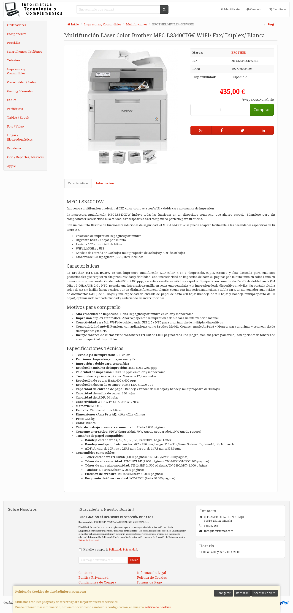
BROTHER (238, 52)
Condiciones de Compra (97, 582)
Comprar (262, 109)
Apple (11, 166)
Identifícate (230, 9)
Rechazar (242, 593)
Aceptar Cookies (264, 593)
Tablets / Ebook (18, 117)
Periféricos (15, 109)
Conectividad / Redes (21, 82)
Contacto (254, 9)
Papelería (14, 148)
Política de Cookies (157, 607)
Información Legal (151, 573)
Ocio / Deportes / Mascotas (25, 157)
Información (105, 183)
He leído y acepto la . (110, 549)
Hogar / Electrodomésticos (20, 137)
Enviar (134, 560)
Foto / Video (15, 126)
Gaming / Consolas (20, 91)
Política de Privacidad (89, 540)
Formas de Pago (149, 582)
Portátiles (13, 42)
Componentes (16, 34)
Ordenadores (16, 25)
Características (78, 183)
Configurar (224, 593)
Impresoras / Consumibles (16, 71)
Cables (11, 100)
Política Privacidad (94, 577)
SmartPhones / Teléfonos (24, 51)
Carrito (277, 9)
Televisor (14, 60)
